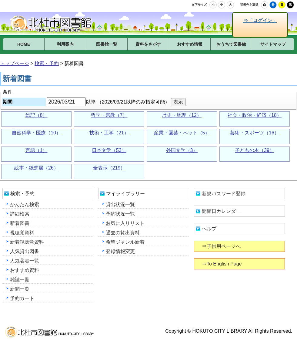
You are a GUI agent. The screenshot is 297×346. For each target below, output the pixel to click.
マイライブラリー (125, 193)
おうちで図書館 (231, 44)
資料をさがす (148, 44)
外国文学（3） (182, 150)
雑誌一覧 (19, 279)
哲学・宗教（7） (109, 115)
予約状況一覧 (120, 213)
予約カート (22, 298)
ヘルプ (209, 228)
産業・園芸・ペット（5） (182, 132)
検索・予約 (47, 63)
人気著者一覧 (24, 260)
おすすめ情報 (189, 44)
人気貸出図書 (24, 251)
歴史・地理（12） (182, 115)
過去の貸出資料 (123, 232)
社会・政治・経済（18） (255, 115)
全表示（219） (109, 167)
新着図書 (19, 223)
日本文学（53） (109, 150)
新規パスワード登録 (223, 193)
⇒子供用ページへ (222, 246)
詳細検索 (19, 213)
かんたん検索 (24, 204)
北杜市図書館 (52, 24)
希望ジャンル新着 (125, 242)
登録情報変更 (120, 251)
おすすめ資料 (24, 270)
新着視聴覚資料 (27, 242)
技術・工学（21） (109, 132)
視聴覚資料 (22, 232)
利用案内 (65, 44)
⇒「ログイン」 (259, 20)
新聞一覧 (19, 289)
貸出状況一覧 (120, 204)
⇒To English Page (222, 263)
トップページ (14, 63)
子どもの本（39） (254, 150)
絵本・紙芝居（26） (36, 167)
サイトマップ (273, 44)
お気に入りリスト (125, 223)
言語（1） (36, 150)
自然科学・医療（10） (36, 132)
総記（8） (36, 115)
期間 (7, 101)
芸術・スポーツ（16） (254, 132)
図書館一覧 (106, 44)
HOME (23, 44)
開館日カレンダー (221, 211)
